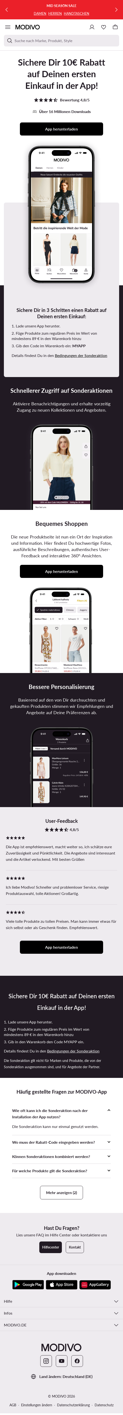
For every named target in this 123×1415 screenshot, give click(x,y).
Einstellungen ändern (36, 1405)
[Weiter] (116, 9)
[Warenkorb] (115, 27)
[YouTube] (61, 1361)
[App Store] (61, 1285)
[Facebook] (77, 1361)
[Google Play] (28, 1285)
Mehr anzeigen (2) (61, 1192)
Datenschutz (104, 1405)
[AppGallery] (95, 1285)
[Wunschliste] (103, 27)
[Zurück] (7, 9)
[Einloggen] (92, 27)
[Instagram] (46, 1361)
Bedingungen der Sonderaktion (81, 355)
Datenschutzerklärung (73, 1405)
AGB (12, 1405)
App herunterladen (61, 129)
